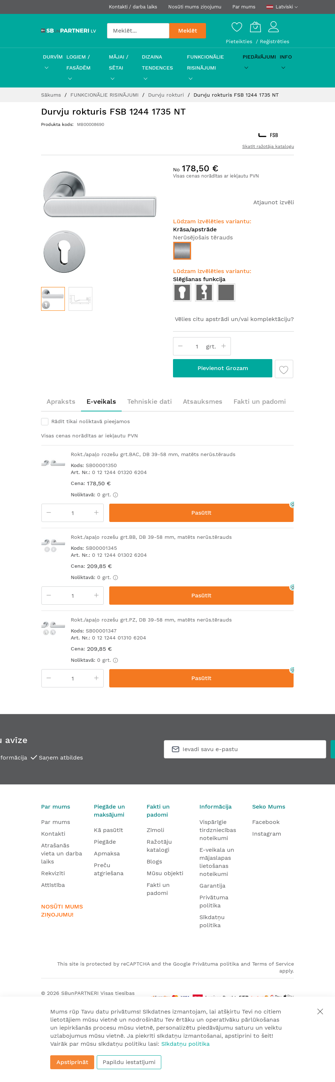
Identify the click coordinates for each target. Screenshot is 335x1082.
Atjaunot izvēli (273, 202)
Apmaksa (107, 853)
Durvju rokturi (167, 95)
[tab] (61, 401)
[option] (182, 251)
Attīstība (53, 884)
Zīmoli (155, 830)
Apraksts (61, 401)
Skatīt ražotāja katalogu (268, 146)
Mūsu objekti (165, 873)
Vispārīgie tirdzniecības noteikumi (217, 830)
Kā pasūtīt (108, 830)
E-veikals (101, 401)
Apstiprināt (72, 1062)
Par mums (243, 7)
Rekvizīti (53, 873)
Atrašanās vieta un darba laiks (61, 853)
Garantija (212, 885)
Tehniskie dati (149, 401)
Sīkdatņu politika (185, 1043)
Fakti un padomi (259, 401)
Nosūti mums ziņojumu (194, 7)
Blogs (154, 861)
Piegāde (105, 841)
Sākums (52, 95)
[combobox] (138, 30)
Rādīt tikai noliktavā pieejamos (90, 421)
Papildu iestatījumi (129, 1062)
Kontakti (53, 833)
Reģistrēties (274, 41)
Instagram (266, 833)
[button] (80, 299)
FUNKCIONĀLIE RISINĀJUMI (105, 95)
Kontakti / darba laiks (133, 7)
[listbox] (233, 253)
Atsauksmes (202, 401)
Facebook (266, 821)
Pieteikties (240, 41)
